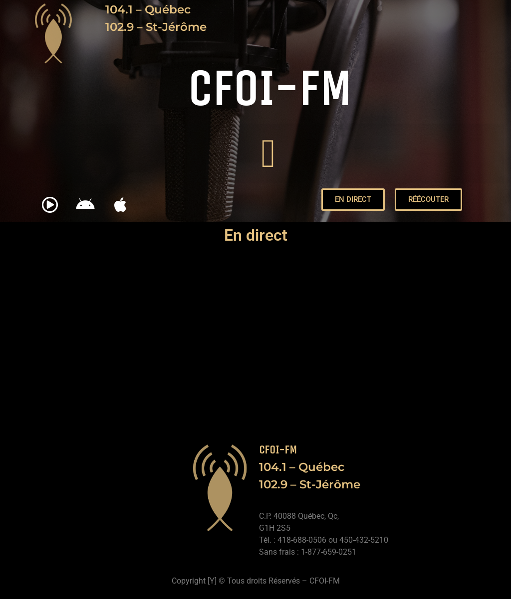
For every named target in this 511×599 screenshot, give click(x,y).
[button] (268, 153)
